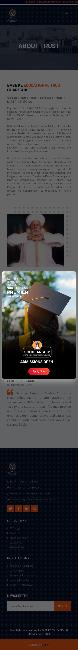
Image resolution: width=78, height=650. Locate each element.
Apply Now (39, 371)
